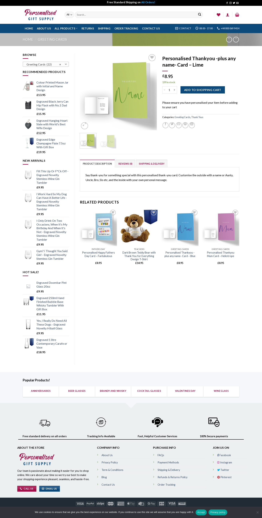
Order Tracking (126, 28)
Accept (201, 512)
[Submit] (199, 15)
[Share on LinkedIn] (192, 125)
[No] (257, 513)
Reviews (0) (125, 163)
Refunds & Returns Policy (172, 477)
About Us (44, 28)
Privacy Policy (110, 462)
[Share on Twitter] (172, 125)
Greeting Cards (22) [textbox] (44, 64)
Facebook (224, 455)
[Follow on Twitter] (234, 3)
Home (29, 28)
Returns (88, 28)
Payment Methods (168, 462)
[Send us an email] (237, 3)
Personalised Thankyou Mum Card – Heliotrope (220, 254)
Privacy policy (217, 512)
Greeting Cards (52, 39)
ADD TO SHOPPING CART (202, 89)
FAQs (161, 455)
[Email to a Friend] (179, 125)
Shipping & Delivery (152, 163)
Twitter (223, 469)
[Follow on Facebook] (227, 3)
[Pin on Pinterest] (185, 125)
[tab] (97, 163)
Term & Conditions (112, 469)
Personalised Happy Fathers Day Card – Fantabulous (98, 254)
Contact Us (151, 28)
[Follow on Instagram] (230, 3)
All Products (66, 28)
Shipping (104, 28)
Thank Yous (197, 117)
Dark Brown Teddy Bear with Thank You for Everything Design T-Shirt (139, 256)
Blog (104, 477)
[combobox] (46, 64)
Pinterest (224, 477)
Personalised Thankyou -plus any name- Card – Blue (179, 254)
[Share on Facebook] (165, 125)
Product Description (97, 163)
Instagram (224, 462)
